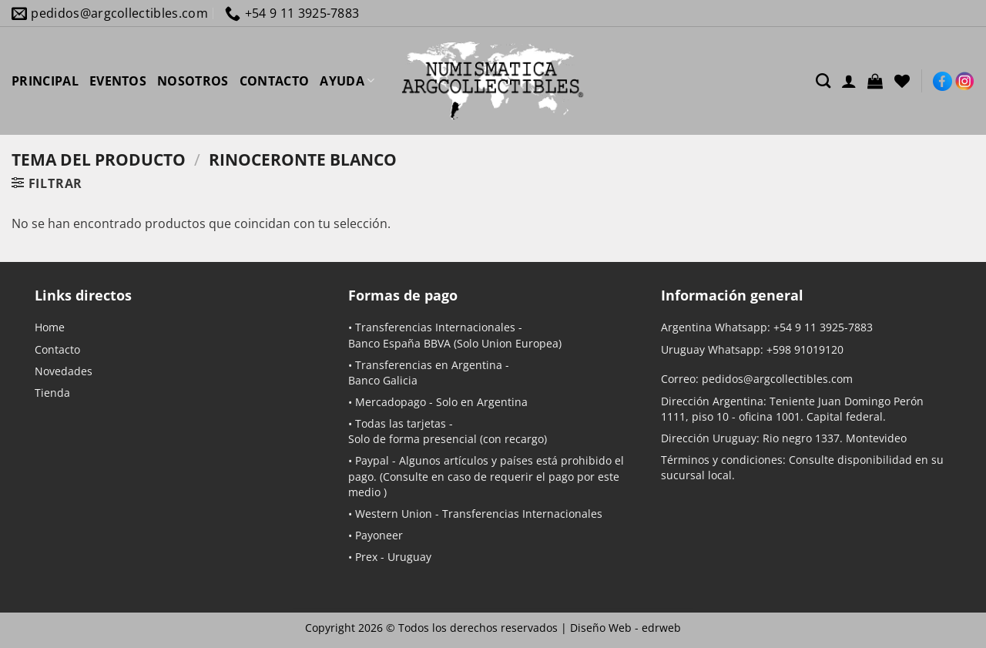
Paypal (372, 460)
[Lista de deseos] (902, 81)
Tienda (52, 392)
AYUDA (347, 80)
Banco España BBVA (399, 343)
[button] (875, 81)
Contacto (57, 349)
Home (50, 327)
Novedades (63, 371)
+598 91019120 (804, 349)
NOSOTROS (193, 80)
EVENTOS (117, 80)
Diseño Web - (625, 627)
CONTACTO (275, 80)
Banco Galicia (383, 380)
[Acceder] (849, 81)
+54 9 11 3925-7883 (823, 327)
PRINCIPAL (45, 80)
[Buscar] (823, 80)
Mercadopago (390, 402)
